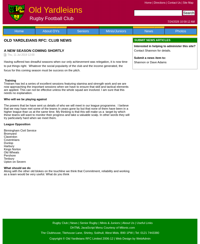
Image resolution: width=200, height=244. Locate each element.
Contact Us (174, 2)
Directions (159, 2)
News (148, 31)
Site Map (188, 2)
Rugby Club (60, 222)
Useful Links (144, 222)
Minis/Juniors (116, 31)
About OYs (51, 31)
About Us (128, 222)
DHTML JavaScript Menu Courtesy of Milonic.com (102, 227)
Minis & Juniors (110, 222)
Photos (180, 31)
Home (148, 2)
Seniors (83, 31)
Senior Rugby (89, 222)
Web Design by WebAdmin (133, 238)
